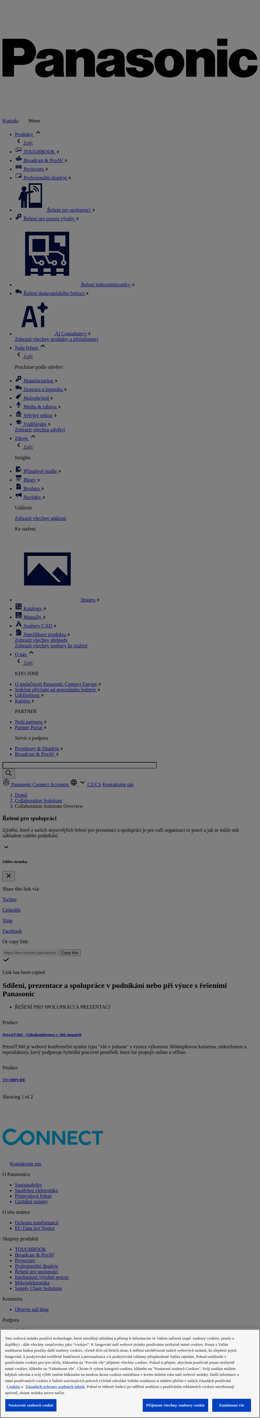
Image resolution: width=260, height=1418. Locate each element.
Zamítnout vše (231, 1405)
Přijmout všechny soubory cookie (175, 1405)
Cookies (13, 1386)
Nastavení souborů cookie (30, 1405)
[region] (130, 1373)
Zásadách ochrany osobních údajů (54, 1386)
